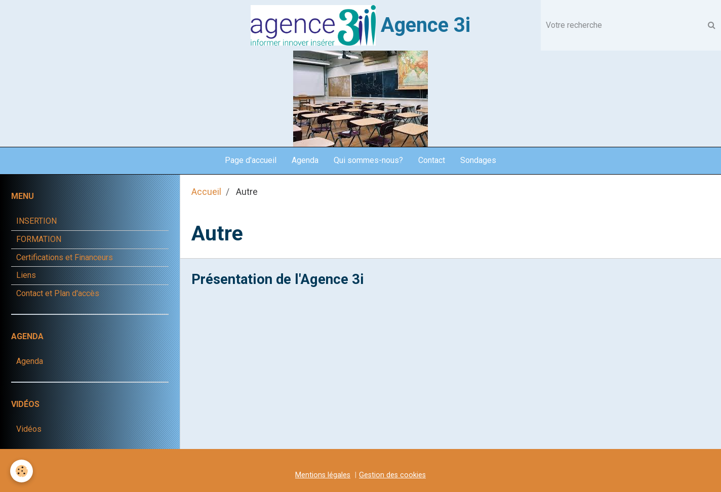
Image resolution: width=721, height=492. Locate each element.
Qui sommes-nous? (368, 160)
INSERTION (36, 221)
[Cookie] (21, 471)
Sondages (478, 160)
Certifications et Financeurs (64, 257)
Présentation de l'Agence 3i (277, 279)
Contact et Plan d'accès (57, 293)
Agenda (305, 160)
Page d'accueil (250, 160)
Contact (431, 160)
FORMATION (38, 239)
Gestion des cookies (392, 475)
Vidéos (29, 429)
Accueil (206, 192)
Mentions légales (322, 475)
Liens (26, 275)
